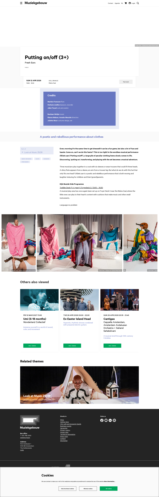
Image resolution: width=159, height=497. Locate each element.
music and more (26, 174)
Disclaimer (64, 457)
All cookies (109, 488)
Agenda (117, 3)
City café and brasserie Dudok (70, 440)
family (27, 83)
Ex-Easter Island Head (77, 334)
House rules (64, 449)
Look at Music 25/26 (31, 168)
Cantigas (109, 334)
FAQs (62, 436)
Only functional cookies (67, 488)
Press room (64, 453)
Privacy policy (65, 446)
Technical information (67, 451)
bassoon (46, 174)
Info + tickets (32, 362)
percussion (25, 177)
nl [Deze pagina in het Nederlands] (122, 3)
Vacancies (63, 444)
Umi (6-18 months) (34, 334)
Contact (110, 3)
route (22, 466)
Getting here (64, 438)
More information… (109, 481)
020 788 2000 (26, 452)
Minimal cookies (88, 488)
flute (37, 174)
